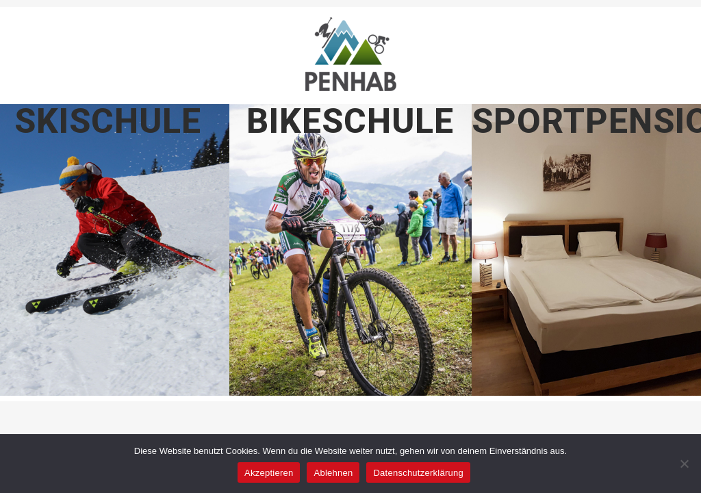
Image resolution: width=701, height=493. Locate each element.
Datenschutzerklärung (418, 473)
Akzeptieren (268, 473)
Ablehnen (333, 473)
